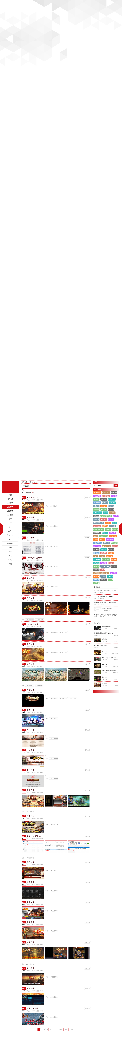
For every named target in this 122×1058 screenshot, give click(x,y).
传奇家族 (105, 502)
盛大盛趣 (103, 563)
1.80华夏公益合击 (34, 560)
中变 (10, 523)
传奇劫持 (111, 506)
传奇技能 (96, 519)
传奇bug (96, 516)
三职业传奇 (38, 693)
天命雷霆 (111, 549)
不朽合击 (30, 782)
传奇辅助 (112, 512)
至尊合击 (30, 1009)
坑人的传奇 (97, 533)
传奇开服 (106, 543)
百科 (10, 564)
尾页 (66, 1052)
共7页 (71, 1052)
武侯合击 (30, 898)
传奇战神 (30, 830)
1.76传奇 (10, 503)
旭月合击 (30, 539)
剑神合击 (30, 602)
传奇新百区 (105, 496)
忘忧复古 (96, 553)
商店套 (114, 523)
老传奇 (95, 539)
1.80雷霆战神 (54, 506)
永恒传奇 (112, 526)
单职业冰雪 (97, 502)
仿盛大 (10, 531)
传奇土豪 (115, 546)
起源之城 (109, 556)
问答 (10, 556)
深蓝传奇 (105, 526)
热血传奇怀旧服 (98, 523)
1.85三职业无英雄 (106, 516)
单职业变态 (114, 543)
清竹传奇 (30, 671)
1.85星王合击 (103, 536)
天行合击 (30, 740)
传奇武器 (103, 509)
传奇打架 (111, 519)
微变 (10, 519)
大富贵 (95, 556)
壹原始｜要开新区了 (108, 608)
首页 (10, 495)
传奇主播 (103, 506)
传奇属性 (111, 563)
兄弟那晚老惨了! (106, 626)
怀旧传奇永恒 (97, 543)
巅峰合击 (30, 803)
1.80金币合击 (72, 706)
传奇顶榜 (113, 573)
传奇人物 (112, 533)
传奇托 (95, 536)
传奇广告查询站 (98, 529)
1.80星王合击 (54, 590)
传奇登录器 (111, 499)
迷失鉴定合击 (32, 1030)
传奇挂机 (103, 519)
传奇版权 (115, 529)
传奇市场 (111, 509)
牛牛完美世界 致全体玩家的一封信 (104, 596)
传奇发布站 (110, 539)
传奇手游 (116, 516)
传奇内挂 (108, 529)
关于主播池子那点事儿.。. (101, 645)
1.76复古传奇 (105, 566)
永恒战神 (111, 553)
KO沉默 (110, 579)
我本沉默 (10, 515)
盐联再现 (114, 559)
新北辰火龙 (113, 536)
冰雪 (10, 539)
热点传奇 (96, 579)
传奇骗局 (96, 509)
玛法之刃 (102, 539)
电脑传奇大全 (10, 486)
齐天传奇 (102, 556)
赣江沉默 (104, 651)
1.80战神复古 (30, 693)
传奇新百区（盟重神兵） (101, 573)
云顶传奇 (30, 761)
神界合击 (103, 579)
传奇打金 (114, 492)
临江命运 (30, 581)
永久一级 (10, 535)
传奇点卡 (105, 533)
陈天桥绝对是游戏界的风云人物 (103, 633)
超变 (10, 527)
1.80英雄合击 (54, 527)
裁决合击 (30, 518)
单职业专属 (97, 546)
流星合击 (30, 961)
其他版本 (10, 543)
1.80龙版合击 (63, 706)
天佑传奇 (30, 698)
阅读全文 (87, 497)
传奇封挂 (96, 563)
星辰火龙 (103, 549)
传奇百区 (112, 502)
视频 (10, 552)
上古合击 (30, 719)
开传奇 (103, 569)
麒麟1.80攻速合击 (34, 851)
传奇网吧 (96, 499)
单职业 (10, 499)
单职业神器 (97, 492)
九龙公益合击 (32, 629)
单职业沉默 (97, 496)
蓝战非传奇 (97, 526)
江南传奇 (110, 576)
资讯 (10, 547)
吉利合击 (30, 650)
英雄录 (106, 512)
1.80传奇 (10, 507)
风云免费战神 (32, 497)
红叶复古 (104, 639)
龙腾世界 (104, 664)
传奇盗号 (108, 523)
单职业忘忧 (105, 492)
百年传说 (96, 576)
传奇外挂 (114, 496)
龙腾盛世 (96, 569)
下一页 (60, 1052)
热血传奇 (96, 506)
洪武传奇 (30, 877)
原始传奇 (103, 553)
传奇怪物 (96, 566)
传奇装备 (103, 499)
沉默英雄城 (105, 559)
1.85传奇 (10, 511)
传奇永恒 (114, 566)
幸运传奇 (30, 919)
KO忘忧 (103, 576)
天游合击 (30, 988)
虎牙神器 (96, 583)
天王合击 (30, 940)
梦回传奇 (96, 549)
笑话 (10, 560)
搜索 (115, 485)
